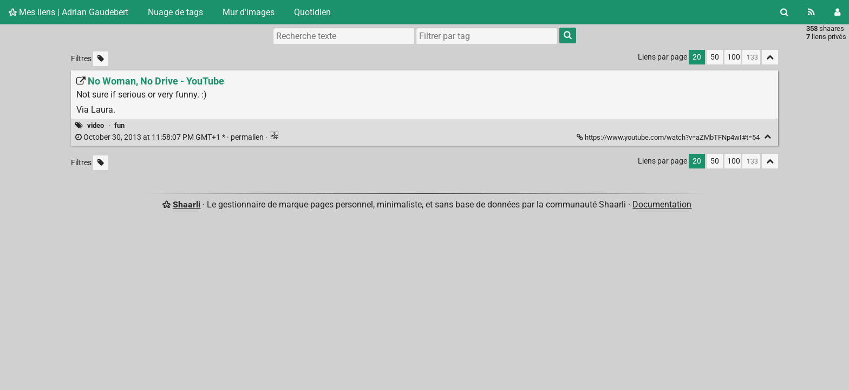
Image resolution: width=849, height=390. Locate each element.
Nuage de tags (175, 12)
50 (714, 57)
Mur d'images (249, 12)
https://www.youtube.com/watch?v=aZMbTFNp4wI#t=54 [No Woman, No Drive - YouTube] (669, 137)
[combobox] (486, 36)
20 (697, 57)
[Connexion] (837, 12)
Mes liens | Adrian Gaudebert (68, 12)
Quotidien (312, 12)
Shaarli (186, 204)
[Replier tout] (770, 57)
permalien (170, 137)
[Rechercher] (784, 12)
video (95, 125)
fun (119, 125)
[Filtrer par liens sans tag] (100, 58)
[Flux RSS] (811, 12)
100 (733, 57)
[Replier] (767, 136)
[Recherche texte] (343, 36)
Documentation (661, 204)
